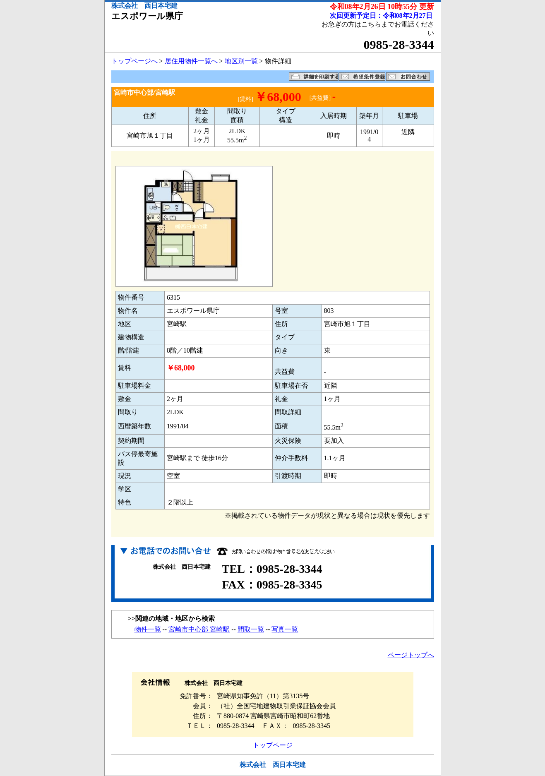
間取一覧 (251, 629)
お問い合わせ (408, 76)
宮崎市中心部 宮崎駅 (199, 629)
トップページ (273, 745)
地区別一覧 (241, 61)
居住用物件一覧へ (191, 61)
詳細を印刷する (313, 76)
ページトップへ (411, 654)
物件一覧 (147, 629)
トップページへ (134, 61)
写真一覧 (284, 629)
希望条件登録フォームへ (362, 76)
